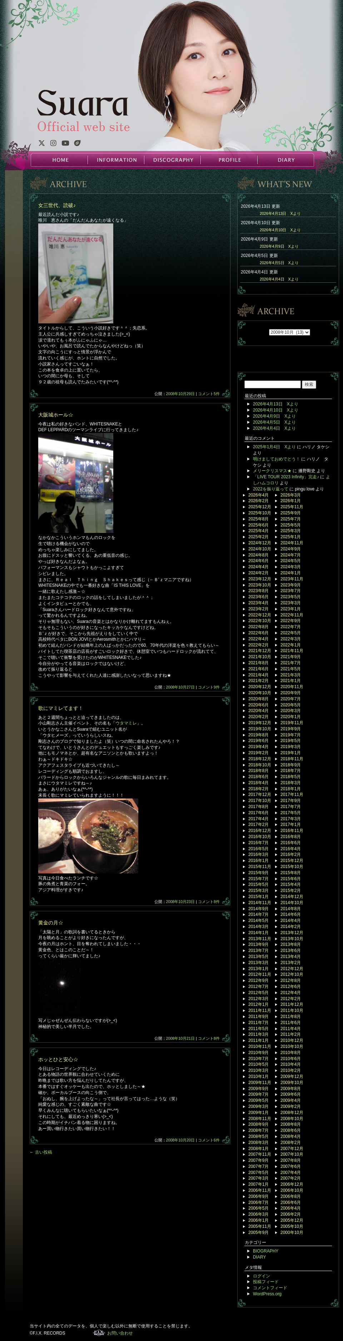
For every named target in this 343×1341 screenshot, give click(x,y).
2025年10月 (259, 512)
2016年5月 (258, 848)
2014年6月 (290, 914)
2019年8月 (258, 734)
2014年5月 (258, 920)
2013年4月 (290, 956)
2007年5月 (258, 1172)
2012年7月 (258, 986)
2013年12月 (291, 932)
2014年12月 (291, 896)
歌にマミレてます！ (60, 708)
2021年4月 (258, 674)
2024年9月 (290, 548)
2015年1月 (258, 896)
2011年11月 (259, 1010)
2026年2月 (258, 500)
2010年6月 (290, 1058)
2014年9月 (258, 908)
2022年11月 (291, 614)
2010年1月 (258, 1076)
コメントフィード (270, 1287)
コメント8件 (209, 901)
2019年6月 (258, 740)
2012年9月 (258, 980)
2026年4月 (258, 495)
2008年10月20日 (180, 1140)
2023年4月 (258, 602)
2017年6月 (258, 812)
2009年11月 (259, 1082)
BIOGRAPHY (265, 1251)
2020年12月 (259, 686)
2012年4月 (290, 992)
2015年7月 (258, 878)
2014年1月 (258, 932)
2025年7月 (290, 518)
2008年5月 (258, 1136)
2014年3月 (258, 926)
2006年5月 (258, 1208)
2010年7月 (258, 1058)
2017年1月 (290, 824)
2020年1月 (290, 716)
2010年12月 (291, 1040)
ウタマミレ (126, 723)
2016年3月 (258, 854)
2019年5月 (290, 740)
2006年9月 (258, 1196)
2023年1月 (290, 608)
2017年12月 (259, 794)
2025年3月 (290, 530)
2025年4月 (258, 530)
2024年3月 (290, 566)
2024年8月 (258, 555)
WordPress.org (267, 1293)
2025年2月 (258, 536)
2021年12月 (259, 650)
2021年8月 (258, 662)
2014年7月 (258, 914)
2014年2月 (290, 926)
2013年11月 (259, 938)
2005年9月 (258, 1232)
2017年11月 (291, 794)
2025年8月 (258, 518)
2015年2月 (290, 890)
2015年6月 (290, 878)
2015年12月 (291, 860)
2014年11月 (259, 902)
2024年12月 (259, 542)
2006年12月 (291, 1184)
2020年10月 (259, 692)
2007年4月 (290, 1172)
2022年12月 (259, 614)
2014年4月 (290, 920)
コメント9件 (209, 687)
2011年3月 (258, 1034)
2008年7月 (258, 1130)
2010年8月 (290, 1052)
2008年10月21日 (180, 1038)
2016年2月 (290, 854)
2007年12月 (291, 1148)
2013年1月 (258, 968)
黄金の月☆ (50, 923)
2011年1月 (258, 1040)
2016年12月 (259, 830)
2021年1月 (290, 680)
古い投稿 (41, 1152)
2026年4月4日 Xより (279, 279)
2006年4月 (290, 1208)
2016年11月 (291, 830)
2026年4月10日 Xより (280, 230)
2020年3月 (290, 710)
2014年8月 (290, 908)
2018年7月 (290, 770)
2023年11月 (291, 578)
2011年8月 (290, 1016)
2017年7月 (290, 806)
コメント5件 (209, 394)
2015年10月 (291, 866)
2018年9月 (290, 764)
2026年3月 (290, 495)
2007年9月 (258, 1160)
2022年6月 (258, 632)
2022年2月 (258, 644)
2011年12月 (291, 1004)
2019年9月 (290, 728)
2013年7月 (258, 950)
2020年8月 (258, 698)
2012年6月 (290, 986)
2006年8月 (290, 1196)
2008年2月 (290, 1142)
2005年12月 (291, 1220)
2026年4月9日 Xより (279, 246)
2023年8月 (258, 590)
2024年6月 (258, 560)
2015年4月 (290, 884)
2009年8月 (290, 1088)
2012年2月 (290, 998)
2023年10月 (259, 585)
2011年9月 (258, 1016)
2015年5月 (258, 884)
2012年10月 (291, 974)
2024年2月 (258, 572)
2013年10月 (291, 938)
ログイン (261, 1276)
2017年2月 (258, 824)
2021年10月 (259, 656)
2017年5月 (290, 812)
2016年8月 (290, 836)
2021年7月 (290, 662)
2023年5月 (290, 596)
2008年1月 (258, 1148)
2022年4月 (258, 638)
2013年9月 (258, 944)
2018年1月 (290, 788)
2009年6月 (290, 1094)
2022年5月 (290, 632)
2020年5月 (290, 704)
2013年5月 (258, 956)
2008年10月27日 (180, 687)
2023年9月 (290, 585)
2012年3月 (258, 998)
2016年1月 (258, 860)
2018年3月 (290, 782)
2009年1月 (258, 1112)
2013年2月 (290, 962)
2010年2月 (290, 1070)
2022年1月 (290, 644)
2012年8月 (290, 980)
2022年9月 (290, 620)
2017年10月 (259, 800)
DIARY (285, 159)
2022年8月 (258, 626)
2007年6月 (290, 1166)
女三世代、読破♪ (57, 205)
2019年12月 (259, 722)
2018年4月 (258, 782)
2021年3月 (290, 674)
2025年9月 (290, 512)
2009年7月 (258, 1094)
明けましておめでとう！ (276, 459)
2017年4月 (258, 818)
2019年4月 (258, 746)
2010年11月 (259, 1046)
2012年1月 (258, 1004)
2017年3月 (290, 818)
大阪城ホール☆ (55, 415)
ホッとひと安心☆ (58, 1059)
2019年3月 (290, 746)
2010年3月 (258, 1070)
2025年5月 (290, 525)
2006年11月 (259, 1190)
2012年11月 (259, 974)
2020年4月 (258, 710)
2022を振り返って (270, 489)
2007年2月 (290, 1178)
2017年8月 (258, 806)
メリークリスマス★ (272, 470)
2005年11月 (259, 1226)
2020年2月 (258, 716)
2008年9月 (258, 1124)
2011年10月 (291, 1010)
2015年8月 (290, 872)
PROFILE (228, 159)
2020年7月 (290, 698)
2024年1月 (290, 572)
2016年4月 (290, 848)
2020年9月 (290, 692)
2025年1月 (290, 536)
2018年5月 (290, 776)
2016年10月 (259, 836)
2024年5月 (290, 560)
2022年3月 (290, 638)
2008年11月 (259, 1118)
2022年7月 (290, 626)
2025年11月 (291, 506)
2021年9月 (290, 656)
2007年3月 (258, 1178)
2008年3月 (258, 1142)
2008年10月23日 (180, 901)
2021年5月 (290, 668)
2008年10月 (291, 1118)
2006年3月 (258, 1214)
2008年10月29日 (180, 394)
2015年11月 (259, 866)
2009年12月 (291, 1076)
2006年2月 (290, 1214)
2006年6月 (290, 1202)
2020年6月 (258, 704)
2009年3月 (258, 1106)
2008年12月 (291, 1112)
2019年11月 (291, 722)
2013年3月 (258, 962)
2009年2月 (290, 1106)
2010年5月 (258, 1064)
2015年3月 (258, 890)
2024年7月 (290, 555)
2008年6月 (290, 1130)
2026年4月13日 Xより (280, 213)
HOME (59, 159)
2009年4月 (290, 1100)
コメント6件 (209, 1140)
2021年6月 (258, 668)
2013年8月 (290, 944)
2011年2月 (290, 1034)
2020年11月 (291, 686)
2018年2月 (258, 788)
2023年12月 (259, 578)
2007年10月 (291, 1154)
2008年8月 (290, 1124)
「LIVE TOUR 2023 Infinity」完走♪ (286, 476)
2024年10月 (259, 548)
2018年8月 (258, 770)
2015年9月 (258, 872)
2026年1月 (290, 500)
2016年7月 (258, 842)
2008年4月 (290, 1136)
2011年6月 (290, 1022)
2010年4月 (290, 1064)
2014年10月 (291, 902)
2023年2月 (258, 608)
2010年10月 (291, 1046)
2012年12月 (291, 968)
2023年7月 (290, 590)
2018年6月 (258, 776)
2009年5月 (258, 1100)
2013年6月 (290, 950)
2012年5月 (258, 992)
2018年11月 (291, 758)
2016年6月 (290, 842)
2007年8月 (290, 1160)
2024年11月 (291, 542)
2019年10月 (259, 728)
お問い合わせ (120, 1333)
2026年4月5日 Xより (279, 263)
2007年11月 (259, 1154)
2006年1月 (258, 1220)
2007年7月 (258, 1166)
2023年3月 (290, 602)
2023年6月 (258, 596)
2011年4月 (290, 1028)
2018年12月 (259, 758)
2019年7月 (290, 734)
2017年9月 (290, 800)
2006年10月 (291, 1190)
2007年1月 (258, 1184)
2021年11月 (291, 650)
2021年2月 (258, 680)
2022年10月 (259, 620)
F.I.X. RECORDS (99, 1332)
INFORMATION (116, 159)
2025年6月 (258, 525)
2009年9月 (258, 1088)
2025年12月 (259, 506)
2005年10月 (291, 1226)
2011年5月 (258, 1028)
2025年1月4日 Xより (274, 446)
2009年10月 (291, 1082)
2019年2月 (258, 752)
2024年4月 (258, 566)
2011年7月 (258, 1022)
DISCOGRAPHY (172, 159)
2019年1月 (290, 752)
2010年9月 (258, 1052)
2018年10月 (259, 764)
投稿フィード (266, 1281)
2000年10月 (291, 1232)
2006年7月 (258, 1202)
